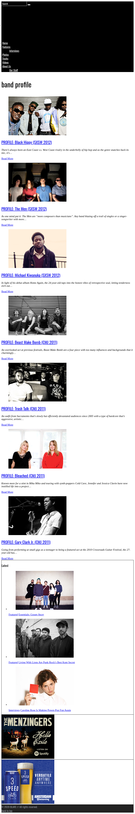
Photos (5, 54)
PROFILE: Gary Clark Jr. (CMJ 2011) (25, 542)
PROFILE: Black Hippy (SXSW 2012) (26, 142)
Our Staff (13, 70)
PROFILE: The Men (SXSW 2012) (24, 209)
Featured (13, 614)
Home (5, 43)
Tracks (5, 58)
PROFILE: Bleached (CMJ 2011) (23, 476)
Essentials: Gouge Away (31, 614)
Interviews (14, 51)
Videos (5, 62)
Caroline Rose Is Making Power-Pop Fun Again (45, 710)
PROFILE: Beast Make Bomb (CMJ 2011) (29, 342)
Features (6, 47)
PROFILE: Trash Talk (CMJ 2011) (23, 408)
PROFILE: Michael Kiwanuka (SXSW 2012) (30, 275)
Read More (7, 158)
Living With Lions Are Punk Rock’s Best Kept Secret (46, 662)
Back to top (6, 811)
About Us (6, 66)
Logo (11, 32)
